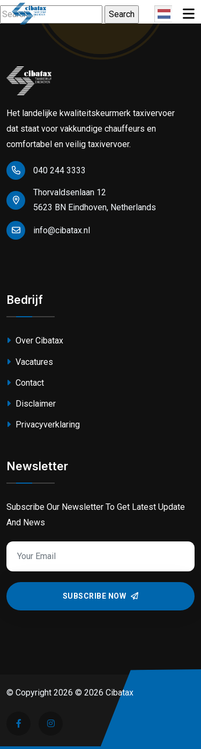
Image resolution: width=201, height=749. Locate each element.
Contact (25, 383)
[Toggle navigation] (189, 14)
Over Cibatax (34, 340)
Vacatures (29, 362)
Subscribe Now (101, 596)
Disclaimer (31, 404)
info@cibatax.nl (48, 230)
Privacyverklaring (43, 424)
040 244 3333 (46, 170)
